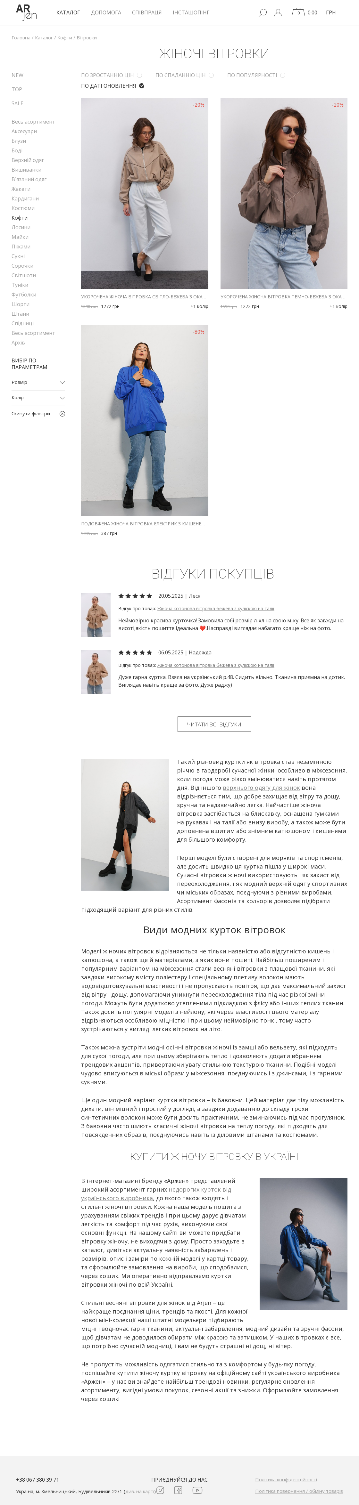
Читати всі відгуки (214, 724)
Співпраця (147, 12)
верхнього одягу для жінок (261, 787)
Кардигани (25, 198)
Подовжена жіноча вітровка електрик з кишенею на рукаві (144, 524)
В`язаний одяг (29, 179)
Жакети (21, 188)
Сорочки (22, 265)
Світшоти (24, 275)
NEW (17, 75)
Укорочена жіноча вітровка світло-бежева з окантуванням (144, 297)
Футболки (24, 294)
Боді (17, 150)
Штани (20, 313)
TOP (17, 89)
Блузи (19, 140)
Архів (18, 342)
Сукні (18, 256)
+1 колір (199, 306)
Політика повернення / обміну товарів (299, 1491)
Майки (20, 236)
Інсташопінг (191, 12)
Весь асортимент (33, 121)
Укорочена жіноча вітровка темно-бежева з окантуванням (284, 297)
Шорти (20, 304)
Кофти (20, 217)
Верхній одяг (28, 160)
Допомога (106, 12)
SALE (17, 103)
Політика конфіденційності (286, 1479)
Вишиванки (26, 169)
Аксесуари (24, 131)
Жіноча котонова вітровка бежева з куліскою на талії (215, 608)
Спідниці (23, 323)
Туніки (20, 284)
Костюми (23, 208)
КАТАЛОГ (68, 12)
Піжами (21, 246)
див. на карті (139, 1491)
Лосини (21, 227)
